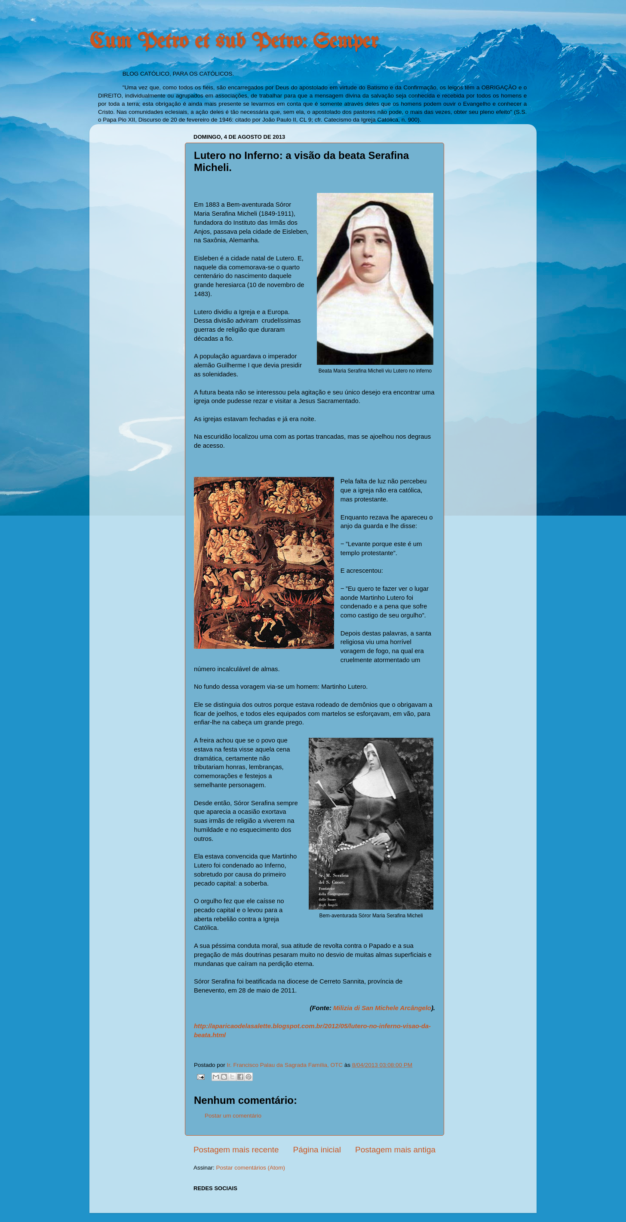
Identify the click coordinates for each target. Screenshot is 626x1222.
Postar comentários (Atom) (250, 1167)
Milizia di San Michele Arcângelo (382, 1008)
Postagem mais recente (236, 1149)
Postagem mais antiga (395, 1149)
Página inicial (317, 1149)
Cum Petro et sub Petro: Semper (233, 42)
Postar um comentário (233, 1115)
